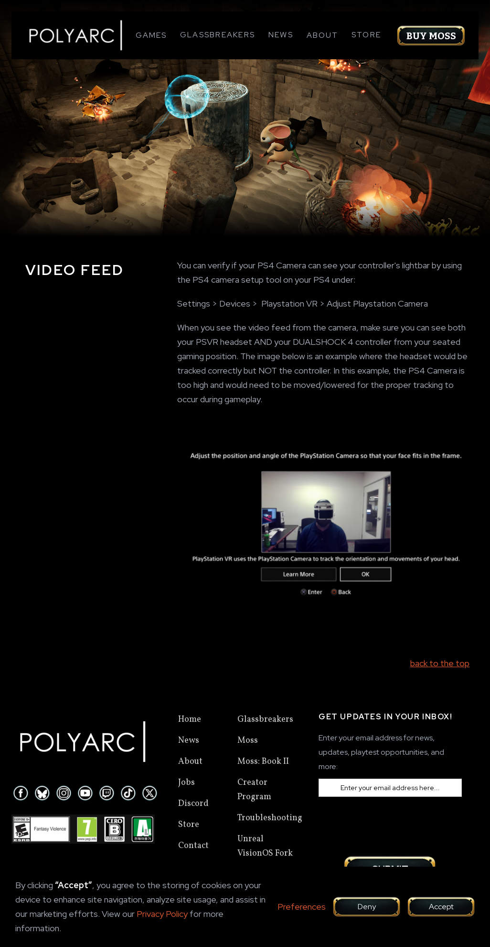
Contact (193, 846)
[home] (76, 35)
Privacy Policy (162, 913)
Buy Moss (431, 36)
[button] (151, 35)
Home (189, 720)
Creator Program (254, 790)
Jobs (186, 783)
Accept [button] (441, 907)
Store (366, 35)
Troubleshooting (269, 818)
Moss (247, 741)
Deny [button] (367, 907)
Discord (193, 804)
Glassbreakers (217, 35)
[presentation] (391, 825)
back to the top (439, 663)
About (190, 762)
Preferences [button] (301, 906)
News (280, 35)
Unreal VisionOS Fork (265, 846)
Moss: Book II (263, 762)
